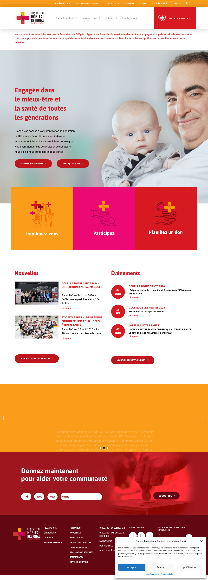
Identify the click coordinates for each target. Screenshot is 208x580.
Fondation (75, 533)
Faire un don (105, 546)
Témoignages (76, 562)
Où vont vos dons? (66, 19)
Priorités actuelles (80, 547)
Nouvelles (129, 4)
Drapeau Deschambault (87, 4)
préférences (189, 567)
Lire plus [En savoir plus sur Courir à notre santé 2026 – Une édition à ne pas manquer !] (66, 312)
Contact (142, 4)
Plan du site (50, 533)
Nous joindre (77, 542)
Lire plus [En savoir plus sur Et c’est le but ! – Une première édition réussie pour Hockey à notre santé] (66, 342)
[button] (201, 541)
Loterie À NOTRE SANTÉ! (144, 329)
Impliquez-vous (91, 19)
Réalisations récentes (81, 557)
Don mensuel (106, 551)
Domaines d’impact (79, 552)
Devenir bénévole (79, 567)
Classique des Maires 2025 (147, 312)
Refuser (161, 567)
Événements (50, 538)
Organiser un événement (112, 533)
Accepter (132, 567)
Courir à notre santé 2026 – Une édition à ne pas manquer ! (82, 291)
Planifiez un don (131, 19)
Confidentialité (152, 574)
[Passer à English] (176, 4)
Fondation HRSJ (62, 4)
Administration (111, 4)
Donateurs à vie (107, 555)
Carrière (48, 542)
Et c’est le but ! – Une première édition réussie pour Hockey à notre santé (82, 325)
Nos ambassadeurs (54, 547)
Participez (111, 19)
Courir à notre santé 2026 (147, 290)
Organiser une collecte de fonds (111, 539)
